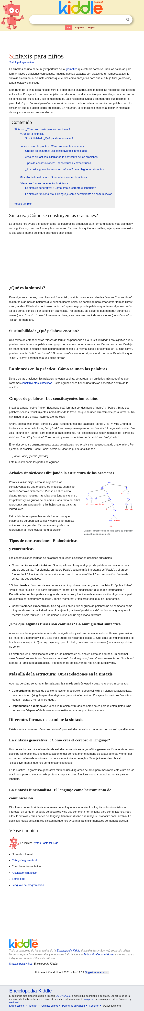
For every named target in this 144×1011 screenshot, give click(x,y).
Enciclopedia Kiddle (68, 950)
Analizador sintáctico (24, 872)
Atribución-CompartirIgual (98, 954)
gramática (71, 69)
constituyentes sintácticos (36, 383)
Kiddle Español (17, 1005)
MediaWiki (14, 1002)
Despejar (121, 20)
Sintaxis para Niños (20, 963)
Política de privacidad (73, 1005)
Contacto (93, 1005)
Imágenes (79, 27)
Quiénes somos (49, 1005)
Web (69, 27)
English (91, 27)
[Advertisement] (72, 40)
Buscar (128, 19)
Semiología (18, 878)
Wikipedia (89, 999)
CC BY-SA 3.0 (63, 996)
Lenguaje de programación (28, 885)
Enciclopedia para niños (21, 62)
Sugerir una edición (96, 972)
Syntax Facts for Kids (45, 842)
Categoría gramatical (24, 860)
